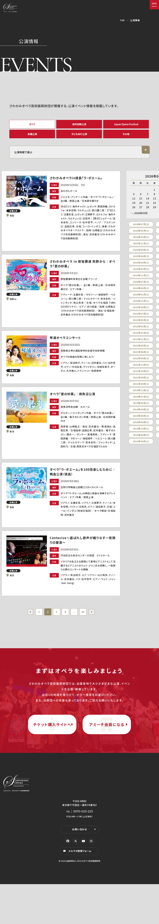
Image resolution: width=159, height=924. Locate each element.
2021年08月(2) (141, 380)
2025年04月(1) (141, 266)
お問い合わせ (79, 869)
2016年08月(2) (141, 438)
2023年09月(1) (141, 310)
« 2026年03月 (140, 216)
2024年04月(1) (141, 291)
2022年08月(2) (141, 349)
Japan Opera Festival (126, 124)
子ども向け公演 (79, 136)
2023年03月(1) (141, 329)
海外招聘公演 (79, 124)
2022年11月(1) (141, 342)
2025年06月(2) (141, 259)
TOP (122, 20)
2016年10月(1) (141, 432)
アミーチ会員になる (106, 759)
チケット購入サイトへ (52, 759)
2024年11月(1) (141, 278)
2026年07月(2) (141, 227)
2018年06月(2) (141, 419)
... (75, 641)
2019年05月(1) (141, 406)
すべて (32, 124)
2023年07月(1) (141, 317)
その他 (126, 136)
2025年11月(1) (141, 246)
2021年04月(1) (141, 387)
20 (84, 641)
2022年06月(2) (141, 355)
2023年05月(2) (141, 323)
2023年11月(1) (141, 304)
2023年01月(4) (141, 336)
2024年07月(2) (141, 285)
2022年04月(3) (141, 361)
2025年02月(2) (141, 272)
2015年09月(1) (141, 444)
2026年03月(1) (141, 240)
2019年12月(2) (141, 393)
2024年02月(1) (141, 297)
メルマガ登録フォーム (80, 890)
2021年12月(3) (141, 368)
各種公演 (32, 136)
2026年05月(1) (141, 234)
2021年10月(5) (141, 374)
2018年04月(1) (141, 425)
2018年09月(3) (141, 412)
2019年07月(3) (141, 400)
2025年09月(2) (141, 253)
